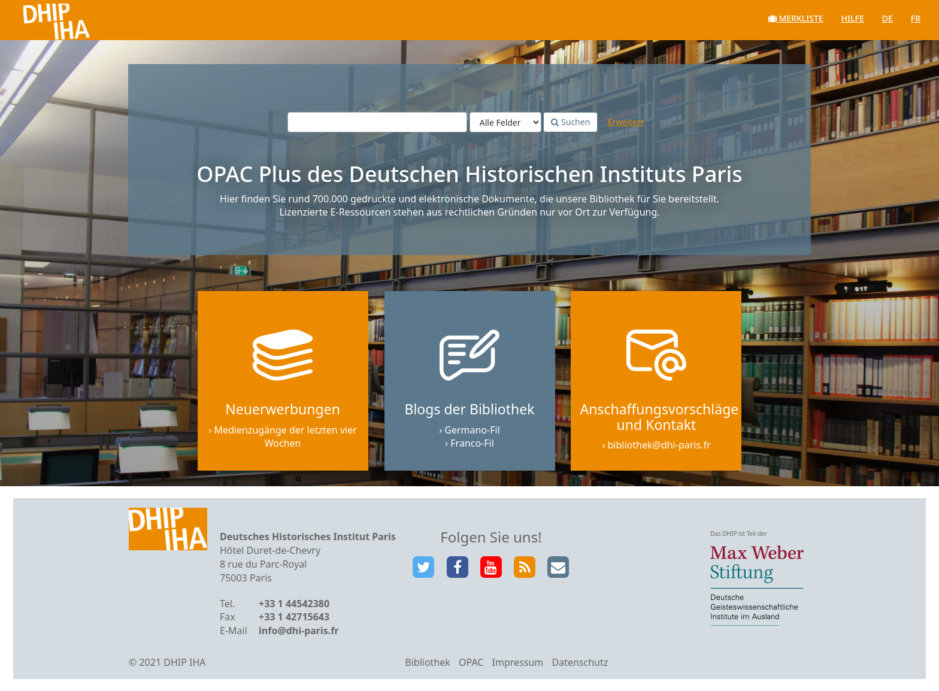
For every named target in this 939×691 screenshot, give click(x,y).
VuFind (41, 18)
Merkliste (795, 18)
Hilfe (852, 18)
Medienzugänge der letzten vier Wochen (285, 436)
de (887, 18)
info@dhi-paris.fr (299, 630)
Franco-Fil (472, 443)
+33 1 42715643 (294, 616)
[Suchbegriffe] (377, 122)
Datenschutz (580, 662)
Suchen (570, 122)
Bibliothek (427, 662)
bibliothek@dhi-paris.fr (659, 444)
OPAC (471, 662)
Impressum (518, 662)
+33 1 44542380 (294, 603)
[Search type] (505, 122)
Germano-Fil (472, 430)
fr (915, 18)
